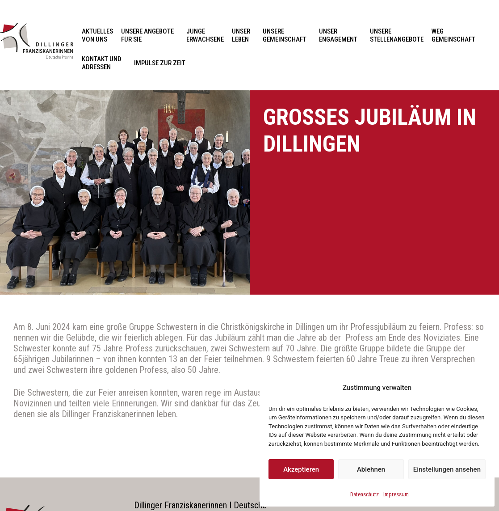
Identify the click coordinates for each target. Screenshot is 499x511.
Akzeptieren (301, 469)
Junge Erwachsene (205, 35)
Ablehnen (371, 469)
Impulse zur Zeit (159, 63)
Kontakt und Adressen (104, 63)
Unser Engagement (340, 35)
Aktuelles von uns (97, 35)
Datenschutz (364, 494)
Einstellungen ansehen (447, 469)
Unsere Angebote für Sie (149, 35)
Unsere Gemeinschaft (287, 35)
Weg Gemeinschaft (453, 35)
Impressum (396, 494)
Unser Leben (243, 35)
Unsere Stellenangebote (397, 35)
